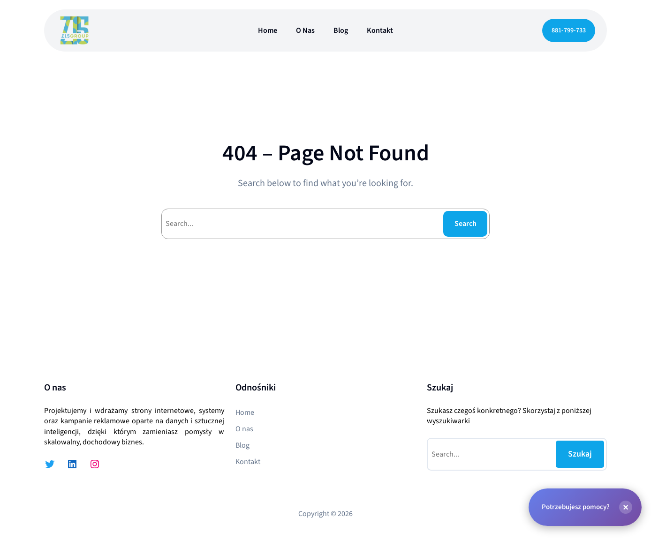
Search (465, 223)
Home (267, 30)
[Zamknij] (625, 507)
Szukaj (580, 454)
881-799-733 (569, 30)
